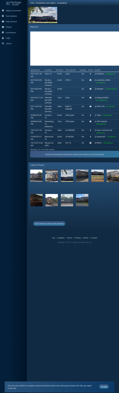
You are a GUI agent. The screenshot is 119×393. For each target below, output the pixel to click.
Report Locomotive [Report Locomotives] (11, 10)
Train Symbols (9, 16)
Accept (104, 386)
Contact (94, 238)
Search (6, 43)
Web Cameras (9, 21)
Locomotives (9, 32)
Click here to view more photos (49, 223)
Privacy (78, 238)
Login (6, 38)
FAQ (53, 238)
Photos (7, 27)
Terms (69, 238)
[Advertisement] (74, 48)
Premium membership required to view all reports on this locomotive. (74, 154)
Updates (61, 238)
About (85, 238)
